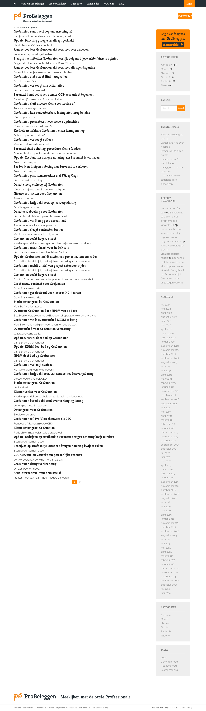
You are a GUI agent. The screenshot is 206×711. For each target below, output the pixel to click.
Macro (164, 69)
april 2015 (166, 551)
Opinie (164, 77)
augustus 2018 (169, 403)
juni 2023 (166, 308)
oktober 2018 (168, 395)
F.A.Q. (122, 3)
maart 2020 (167, 333)
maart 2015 (167, 556)
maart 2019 (167, 378)
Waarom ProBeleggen (32, 3)
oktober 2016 (168, 490)
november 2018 (169, 391)
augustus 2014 (169, 584)
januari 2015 (167, 564)
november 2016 (170, 486)
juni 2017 (165, 457)
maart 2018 (167, 420)
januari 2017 (167, 477)
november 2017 (169, 436)
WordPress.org (169, 670)
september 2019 (170, 358)
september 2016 (170, 494)
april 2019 (166, 374)
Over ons (109, 3)
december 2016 (170, 481)
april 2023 (166, 312)
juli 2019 (165, 366)
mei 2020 (166, 325)
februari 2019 (168, 382)
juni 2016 (166, 506)
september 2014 (170, 580)
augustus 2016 (169, 498)
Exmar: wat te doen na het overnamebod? (172, 216)
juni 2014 (166, 593)
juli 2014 (165, 588)
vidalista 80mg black (173, 270)
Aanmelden (93, 3)
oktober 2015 (168, 527)
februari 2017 (168, 473)
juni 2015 (165, 543)
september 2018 (170, 399)
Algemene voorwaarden (66, 708)
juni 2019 (166, 370)
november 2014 (169, 572)
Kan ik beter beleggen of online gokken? (172, 167)
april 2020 (166, 329)
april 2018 (166, 415)
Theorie (165, 85)
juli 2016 (165, 502)
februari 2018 (168, 424)
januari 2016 (167, 518)
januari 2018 (167, 428)
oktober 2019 (168, 354)
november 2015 (169, 523)
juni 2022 (166, 321)
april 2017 (166, 465)
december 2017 (169, 432)
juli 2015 (165, 539)
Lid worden (185, 16)
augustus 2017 (169, 448)
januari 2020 (168, 341)
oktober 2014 (168, 576)
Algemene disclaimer (45, 708)
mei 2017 (166, 461)
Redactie (166, 81)
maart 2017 (167, 469)
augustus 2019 (169, 362)
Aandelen (166, 64)
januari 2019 (167, 387)
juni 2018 (166, 407)
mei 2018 (166, 411)
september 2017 (170, 444)
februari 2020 (168, 337)
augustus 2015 (169, 535)
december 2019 (170, 345)
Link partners (84, 708)
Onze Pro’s (76, 3)
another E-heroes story (182, 708)
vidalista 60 (167, 225)
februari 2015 (168, 560)
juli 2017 (165, 453)
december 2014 (170, 568)
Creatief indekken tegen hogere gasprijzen (171, 179)
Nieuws (165, 73)
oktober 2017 (168, 440)
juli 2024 (165, 304)
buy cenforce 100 (171, 241)
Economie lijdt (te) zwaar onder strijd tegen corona (171, 233)
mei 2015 (166, 547)
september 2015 (170, 531)
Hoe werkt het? (57, 3)
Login (189, 3)
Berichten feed (169, 661)
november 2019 (170, 349)
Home (16, 27)
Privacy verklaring (100, 708)
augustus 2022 (169, 316)
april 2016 (166, 514)
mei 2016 (166, 510)
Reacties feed (169, 665)
